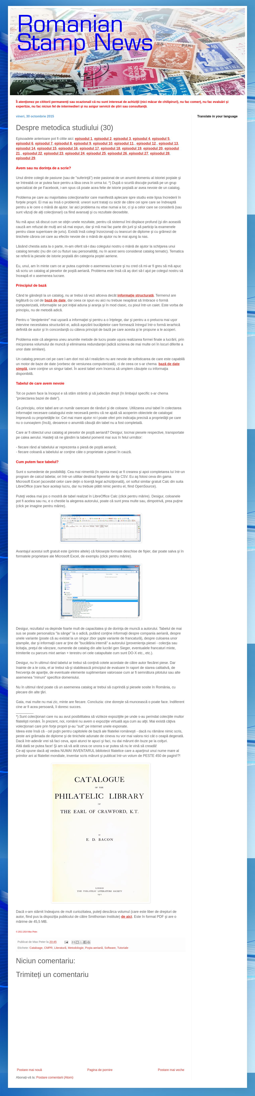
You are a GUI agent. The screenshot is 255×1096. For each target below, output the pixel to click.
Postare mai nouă (29, 1070)
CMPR (48, 947)
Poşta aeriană (94, 947)
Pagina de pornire (99, 1070)
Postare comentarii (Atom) (54, 1077)
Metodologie (75, 947)
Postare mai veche (171, 1070)
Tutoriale (122, 947)
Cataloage (36, 947)
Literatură (60, 947)
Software (110, 947)
